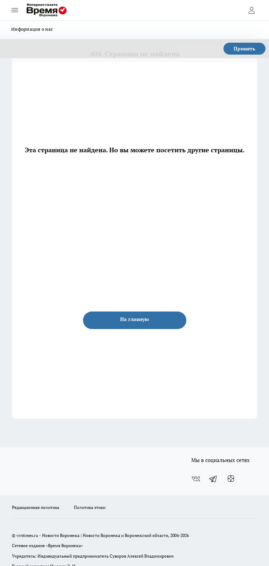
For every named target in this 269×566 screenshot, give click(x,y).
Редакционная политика (35, 507)
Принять (244, 48)
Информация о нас (32, 29)
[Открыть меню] (14, 10)
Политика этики (89, 507)
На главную (134, 319)
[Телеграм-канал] (213, 479)
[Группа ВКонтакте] (196, 479)
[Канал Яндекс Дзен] (231, 479)
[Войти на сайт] (251, 10)
